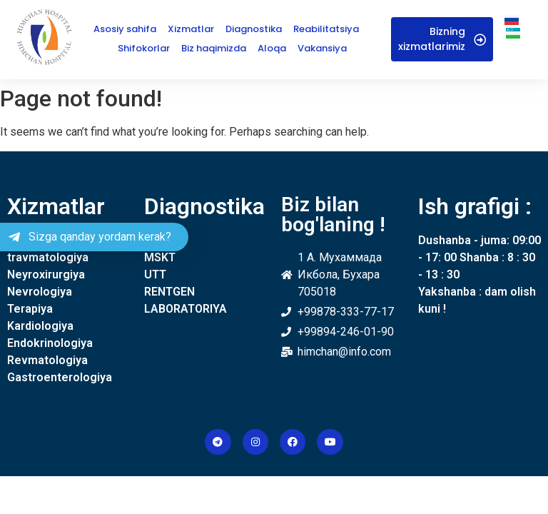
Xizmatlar (191, 29)
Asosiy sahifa (124, 29)
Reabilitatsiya (326, 29)
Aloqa (272, 48)
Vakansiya (322, 48)
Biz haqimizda (213, 48)
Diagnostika (253, 29)
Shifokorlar (144, 48)
